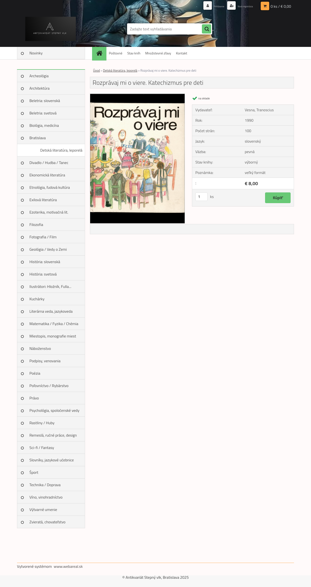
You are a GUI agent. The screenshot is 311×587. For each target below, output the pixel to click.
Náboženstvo (40, 348)
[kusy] (201, 196)
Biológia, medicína (44, 125)
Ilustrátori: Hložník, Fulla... (50, 286)
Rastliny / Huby (41, 423)
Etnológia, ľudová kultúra (49, 187)
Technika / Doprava (44, 485)
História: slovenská (44, 262)
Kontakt (181, 53)
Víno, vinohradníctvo (45, 497)
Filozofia (36, 224)
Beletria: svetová (43, 113)
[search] (206, 29)
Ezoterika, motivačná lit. (48, 212)
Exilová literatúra (43, 200)
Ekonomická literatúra (47, 175)
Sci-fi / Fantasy (41, 447)
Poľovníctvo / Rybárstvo (49, 385)
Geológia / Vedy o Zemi (48, 249)
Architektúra (39, 88)
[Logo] (50, 29)
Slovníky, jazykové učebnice (51, 460)
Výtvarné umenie (43, 509)
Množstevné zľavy (158, 53)
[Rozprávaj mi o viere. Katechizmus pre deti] (137, 95)
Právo (34, 398)
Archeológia (39, 76)
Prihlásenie (208, 6)
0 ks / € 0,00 (281, 6)
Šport (33, 472)
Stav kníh (133, 53)
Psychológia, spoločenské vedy (54, 410)
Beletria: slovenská (44, 101)
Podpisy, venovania (44, 361)
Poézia (34, 373)
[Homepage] (100, 53)
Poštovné (115, 53)
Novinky (36, 53)
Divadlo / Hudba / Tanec (48, 162)
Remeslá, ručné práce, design (53, 435)
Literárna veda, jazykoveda (51, 311)
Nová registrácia (241, 6)
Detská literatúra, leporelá (61, 150)
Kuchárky (36, 299)
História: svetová (43, 274)
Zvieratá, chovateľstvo (47, 522)
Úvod (96, 70)
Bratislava (37, 138)
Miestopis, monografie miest (52, 336)
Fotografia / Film (43, 237)
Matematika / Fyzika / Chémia (53, 324)
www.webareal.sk (68, 566)
